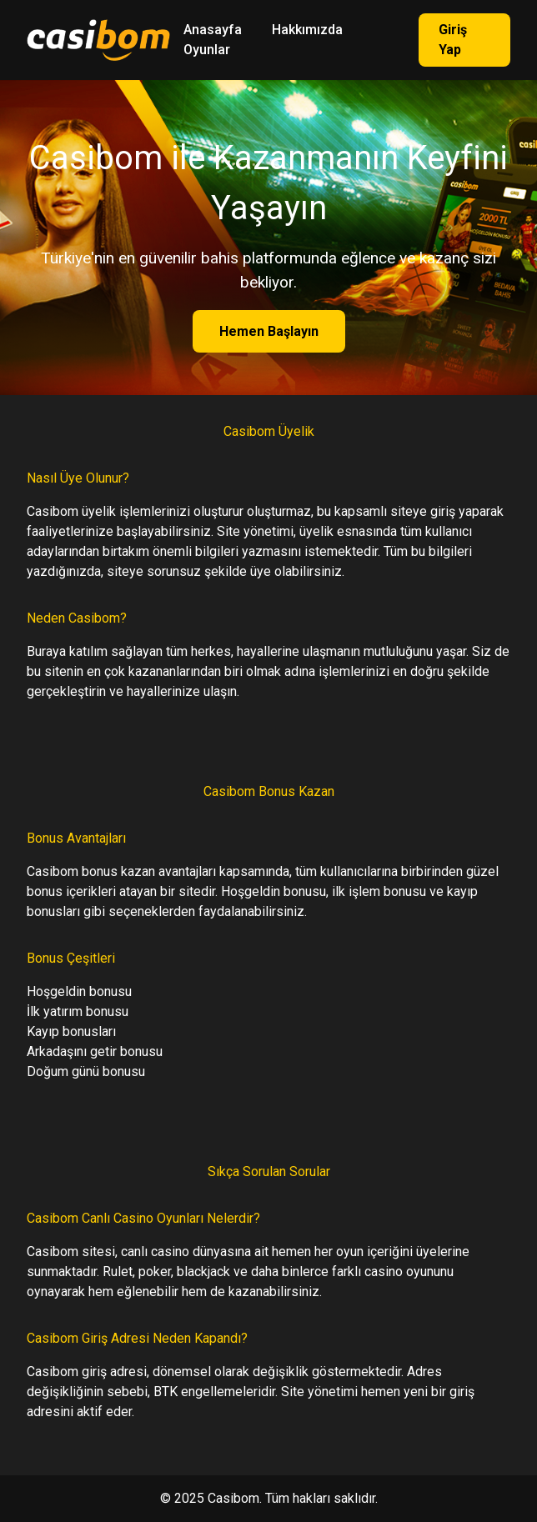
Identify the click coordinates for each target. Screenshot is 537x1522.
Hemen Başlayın (269, 331)
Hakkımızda (307, 30)
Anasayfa (212, 30)
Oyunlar (206, 50)
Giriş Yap (453, 40)
